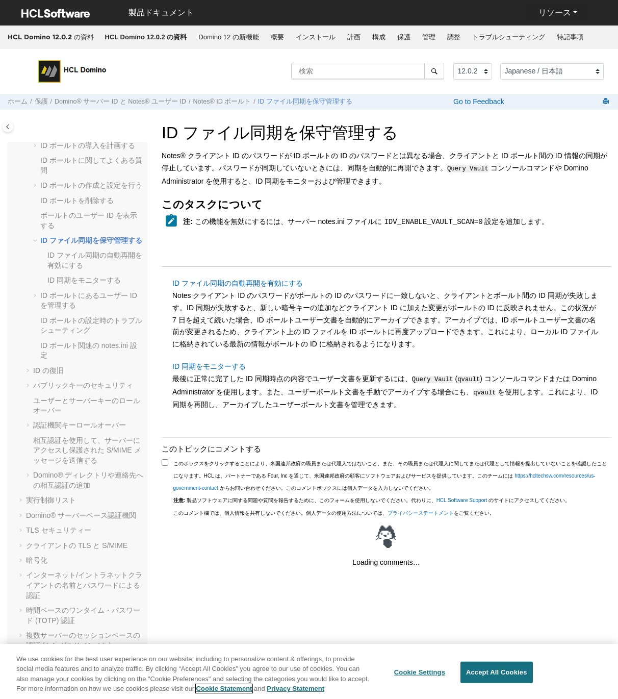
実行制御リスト (51, 500)
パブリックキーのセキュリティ (83, 385)
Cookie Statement (224, 691)
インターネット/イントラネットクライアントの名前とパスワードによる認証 (84, 585)
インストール (316, 37)
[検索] (434, 71)
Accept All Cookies (496, 675)
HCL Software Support (461, 497)
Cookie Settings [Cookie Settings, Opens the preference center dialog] (419, 675)
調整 (453, 37)
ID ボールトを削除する (77, 200)
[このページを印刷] (606, 102)
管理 (428, 37)
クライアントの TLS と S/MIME (76, 545)
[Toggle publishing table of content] (8, 126)
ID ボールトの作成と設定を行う (91, 185)
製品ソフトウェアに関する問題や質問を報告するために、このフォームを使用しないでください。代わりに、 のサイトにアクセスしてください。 (372, 497)
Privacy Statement (295, 691)
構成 (378, 37)
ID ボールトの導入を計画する (87, 145)
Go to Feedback (477, 101)
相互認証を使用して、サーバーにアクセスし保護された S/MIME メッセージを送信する (87, 450)
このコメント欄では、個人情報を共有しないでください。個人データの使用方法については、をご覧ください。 (334, 510)
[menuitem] (146, 37)
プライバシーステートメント (421, 510)
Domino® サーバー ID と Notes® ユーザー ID (120, 101)
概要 (277, 37)
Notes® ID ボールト (222, 101)
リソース (554, 12)
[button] (36, 146)
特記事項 (570, 37)
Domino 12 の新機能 (228, 37)
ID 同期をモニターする (84, 280)
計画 (353, 37)
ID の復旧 (48, 370)
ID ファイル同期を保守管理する (305, 101)
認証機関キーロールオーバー (79, 425)
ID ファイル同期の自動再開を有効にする (237, 282)
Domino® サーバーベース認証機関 (81, 515)
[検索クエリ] (367, 71)
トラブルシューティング (508, 37)
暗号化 (36, 560)
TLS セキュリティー (58, 530)
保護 (403, 37)
